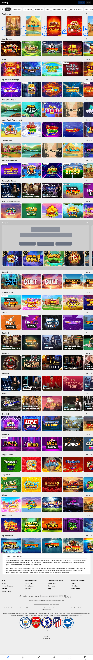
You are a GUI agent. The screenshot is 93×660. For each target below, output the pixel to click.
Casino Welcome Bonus (55, 580)
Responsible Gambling (78, 580)
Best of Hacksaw (76, 9)
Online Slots (74, 586)
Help (3, 580)
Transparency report (54, 604)
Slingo (50, 588)
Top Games (28, 9)
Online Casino (29, 586)
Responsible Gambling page (80, 607)
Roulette (4, 588)
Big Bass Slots (6, 591)
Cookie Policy (52, 583)
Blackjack (28, 588)
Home (8, 9)
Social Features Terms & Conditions (41, 604)
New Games (39, 9)
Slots (48, 9)
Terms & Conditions (31, 580)
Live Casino (17, 9)
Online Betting (75, 588)
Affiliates (73, 583)
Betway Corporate (7, 586)
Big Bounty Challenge (59, 9)
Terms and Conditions (34, 600)
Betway (4, 583)
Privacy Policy (29, 583)
